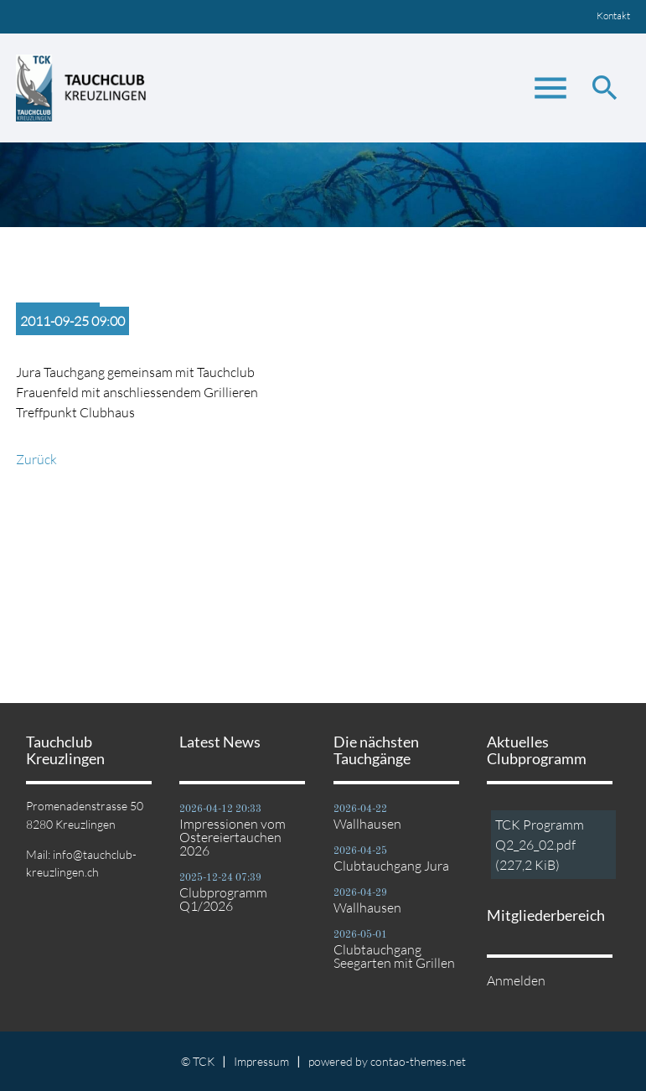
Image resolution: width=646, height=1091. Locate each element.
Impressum (261, 1061)
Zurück (36, 459)
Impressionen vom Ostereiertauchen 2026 (232, 837)
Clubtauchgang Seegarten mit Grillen (394, 956)
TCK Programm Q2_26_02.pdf (539, 844)
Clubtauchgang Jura (391, 865)
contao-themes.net (418, 1061)
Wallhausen (367, 823)
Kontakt (613, 15)
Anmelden (516, 980)
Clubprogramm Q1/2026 (223, 899)
